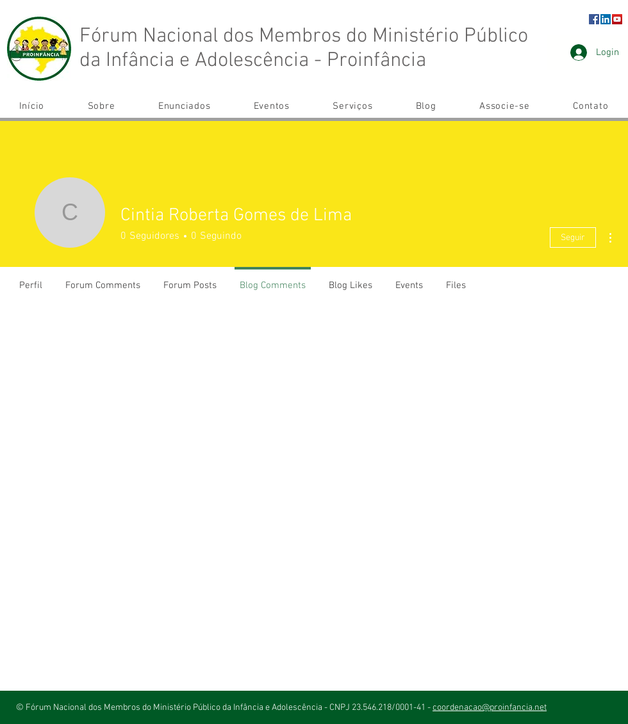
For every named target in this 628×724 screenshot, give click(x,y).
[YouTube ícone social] (617, 19)
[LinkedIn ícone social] (605, 19)
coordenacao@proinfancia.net (490, 707)
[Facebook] (594, 19)
